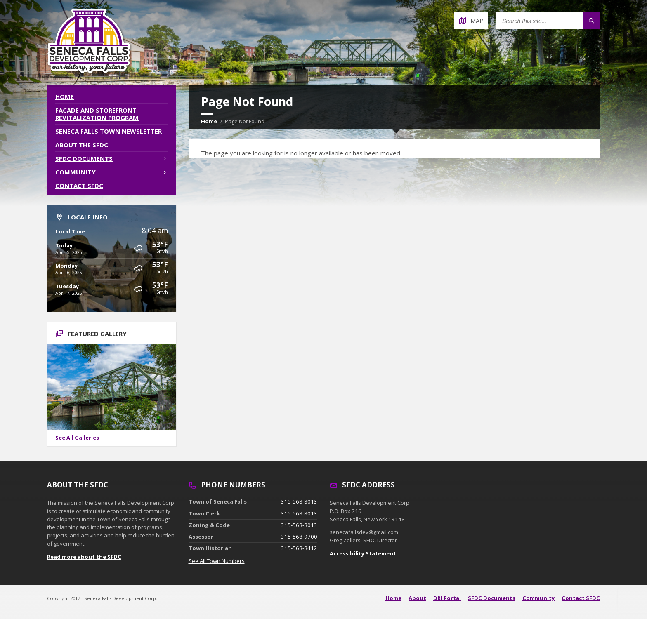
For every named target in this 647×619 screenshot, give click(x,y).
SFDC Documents (84, 158)
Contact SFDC (79, 185)
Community (75, 172)
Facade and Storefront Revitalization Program (97, 114)
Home (209, 121)
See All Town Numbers (217, 561)
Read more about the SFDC (84, 556)
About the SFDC (81, 145)
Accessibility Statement (363, 553)
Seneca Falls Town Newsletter (108, 131)
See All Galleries (77, 437)
